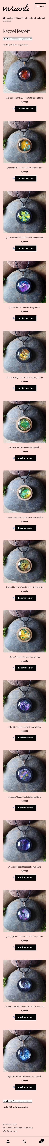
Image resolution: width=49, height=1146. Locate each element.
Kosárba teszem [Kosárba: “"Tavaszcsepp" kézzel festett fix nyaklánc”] (25, 528)
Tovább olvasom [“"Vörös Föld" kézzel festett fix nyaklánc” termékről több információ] (26, 178)
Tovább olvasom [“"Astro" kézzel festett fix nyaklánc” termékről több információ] (26, 318)
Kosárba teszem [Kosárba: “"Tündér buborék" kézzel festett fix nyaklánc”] (25, 1017)
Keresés (24, 1141)
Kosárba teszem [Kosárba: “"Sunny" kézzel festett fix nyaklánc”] (25, 667)
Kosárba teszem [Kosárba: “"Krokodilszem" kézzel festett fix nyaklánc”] (25, 597)
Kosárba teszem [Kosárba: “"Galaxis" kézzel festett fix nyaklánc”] (25, 877)
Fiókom (8, 1141)
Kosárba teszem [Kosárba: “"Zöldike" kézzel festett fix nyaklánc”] (25, 458)
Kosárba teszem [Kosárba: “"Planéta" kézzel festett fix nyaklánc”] (25, 737)
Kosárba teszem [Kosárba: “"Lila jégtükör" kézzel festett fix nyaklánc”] (25, 947)
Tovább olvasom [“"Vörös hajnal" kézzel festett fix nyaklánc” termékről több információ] (26, 108)
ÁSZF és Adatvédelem (12, 1127)
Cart (38, 1139)
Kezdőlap (9, 18)
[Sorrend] (17, 38)
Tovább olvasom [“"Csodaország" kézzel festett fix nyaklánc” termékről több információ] (26, 388)
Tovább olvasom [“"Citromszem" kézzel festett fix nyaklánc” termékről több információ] (26, 248)
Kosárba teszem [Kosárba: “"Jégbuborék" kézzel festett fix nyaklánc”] (25, 1087)
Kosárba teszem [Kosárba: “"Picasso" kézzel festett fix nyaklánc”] (25, 807)
